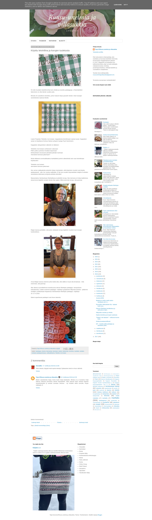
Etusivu (59, 422)
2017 (96, 336)
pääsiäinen (116, 402)
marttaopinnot (103, 400)
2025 (96, 256)
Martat (113, 384)
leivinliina (71, 351)
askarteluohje (108, 388)
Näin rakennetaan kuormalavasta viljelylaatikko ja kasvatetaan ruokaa (111, 226)
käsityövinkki (96, 395)
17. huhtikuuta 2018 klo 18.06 (51, 366)
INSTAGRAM (52, 41)
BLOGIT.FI (62, 41)
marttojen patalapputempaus (39, 353)
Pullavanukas (107, 173)
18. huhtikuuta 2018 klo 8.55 (69, 377)
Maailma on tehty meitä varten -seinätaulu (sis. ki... (105, 301)
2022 (96, 264)
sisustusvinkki (108, 404)
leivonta (106, 395)
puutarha (106, 402)
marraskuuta (100, 278)
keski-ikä (101, 390)
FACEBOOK (42, 41)
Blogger (100, 515)
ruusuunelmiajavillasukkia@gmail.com (103, 75)
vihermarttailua (107, 406)
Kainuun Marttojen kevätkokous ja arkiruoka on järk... (105, 309)
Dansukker (116, 377)
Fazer (96, 379)
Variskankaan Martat (112, 386)
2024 (96, 259)
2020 (96, 269)
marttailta (76, 351)
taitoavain (116, 404)
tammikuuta (99, 333)
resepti (98, 404)
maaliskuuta (99, 328)
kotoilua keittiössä (102, 392)
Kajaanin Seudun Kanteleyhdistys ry (102, 382)
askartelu (98, 388)
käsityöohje (65, 351)
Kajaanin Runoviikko (111, 381)
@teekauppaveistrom (108, 375)
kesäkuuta (99, 291)
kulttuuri (114, 392)
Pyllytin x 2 (106, 147)
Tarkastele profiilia (98, 52)
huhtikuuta (99, 296)
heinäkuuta (99, 288)
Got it (126, 4)
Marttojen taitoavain (98, 386)
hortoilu (115, 388)
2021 (96, 266)
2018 (96, 274)
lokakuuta (99, 281)
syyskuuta (99, 283)
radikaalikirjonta (51, 353)
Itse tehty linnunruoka (109, 239)
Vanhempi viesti (83, 422)
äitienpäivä (97, 409)
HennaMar (39, 366)
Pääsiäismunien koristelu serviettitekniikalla (110, 160)
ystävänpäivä (116, 408)
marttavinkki (114, 400)
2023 (96, 261)
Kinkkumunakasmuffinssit (103, 321)
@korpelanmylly (97, 373)
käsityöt (114, 394)
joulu (94, 390)
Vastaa (38, 371)
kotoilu (117, 390)
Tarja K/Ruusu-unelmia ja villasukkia (47, 377)
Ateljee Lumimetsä (107, 377)
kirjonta (44, 351)
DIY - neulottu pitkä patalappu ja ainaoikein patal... (105, 324)
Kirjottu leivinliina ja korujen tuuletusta (106, 315)
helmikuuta (99, 331)
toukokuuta (99, 293)
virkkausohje (105, 408)
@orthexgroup (107, 373)
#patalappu (38, 351)
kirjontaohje (49, 351)
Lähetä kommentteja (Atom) (42, 425)
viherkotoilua (98, 406)
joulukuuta (99, 276)
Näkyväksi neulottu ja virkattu (104, 312)
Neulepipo (106, 122)
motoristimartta (96, 402)
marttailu (82, 351)
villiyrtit (97, 408)
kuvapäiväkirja (96, 394)
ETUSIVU (33, 41)
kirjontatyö (55, 351)
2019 (96, 271)
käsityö (60, 351)
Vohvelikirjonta (107, 198)
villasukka (116, 406)
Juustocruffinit (100, 298)
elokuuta (99, 286)
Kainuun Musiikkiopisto (107, 379)
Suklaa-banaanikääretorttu (110, 135)
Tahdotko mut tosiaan (60, 353)
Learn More (118, 4)
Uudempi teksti (35, 422)
